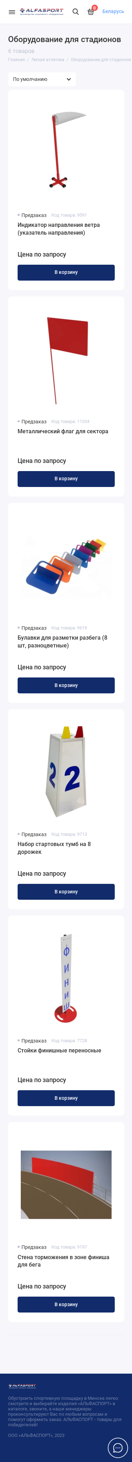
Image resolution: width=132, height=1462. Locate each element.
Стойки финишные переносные (59, 1050)
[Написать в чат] (117, 1447)
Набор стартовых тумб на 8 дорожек (54, 848)
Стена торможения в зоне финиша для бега (63, 1261)
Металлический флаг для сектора (63, 431)
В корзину (66, 272)
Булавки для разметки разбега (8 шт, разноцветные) (62, 641)
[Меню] (12, 12)
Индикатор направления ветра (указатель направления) (59, 229)
